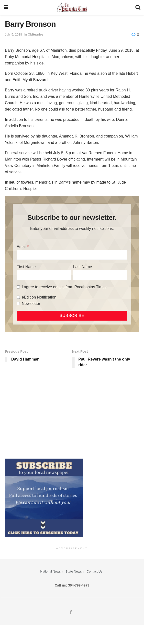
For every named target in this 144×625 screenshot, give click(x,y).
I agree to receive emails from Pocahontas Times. (65, 287)
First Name (26, 267)
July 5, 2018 (13, 34)
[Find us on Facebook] (71, 612)
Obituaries (35, 34)
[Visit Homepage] (72, 7)
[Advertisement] (72, 417)
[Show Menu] (6, 7)
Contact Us (94, 571)
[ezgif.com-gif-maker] (44, 498)
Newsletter (31, 303)
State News (74, 571)
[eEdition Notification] (18, 297)
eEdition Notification (39, 297)
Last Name (82, 267)
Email (21, 247)
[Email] (72, 255)
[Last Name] (100, 275)
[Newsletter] (18, 303)
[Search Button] (137, 7)
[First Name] (44, 275)
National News (50, 571)
